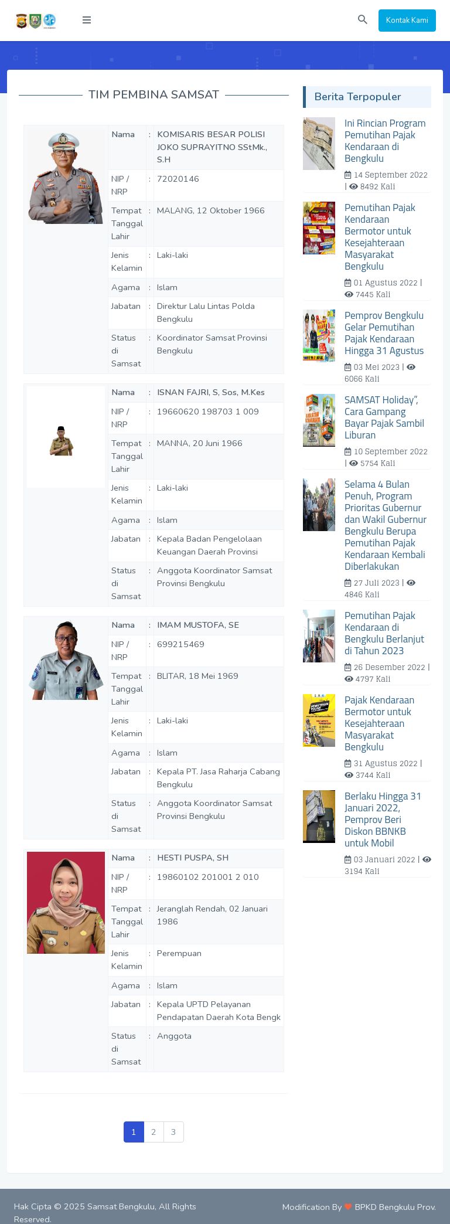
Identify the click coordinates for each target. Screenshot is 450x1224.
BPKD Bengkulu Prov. (395, 1207)
